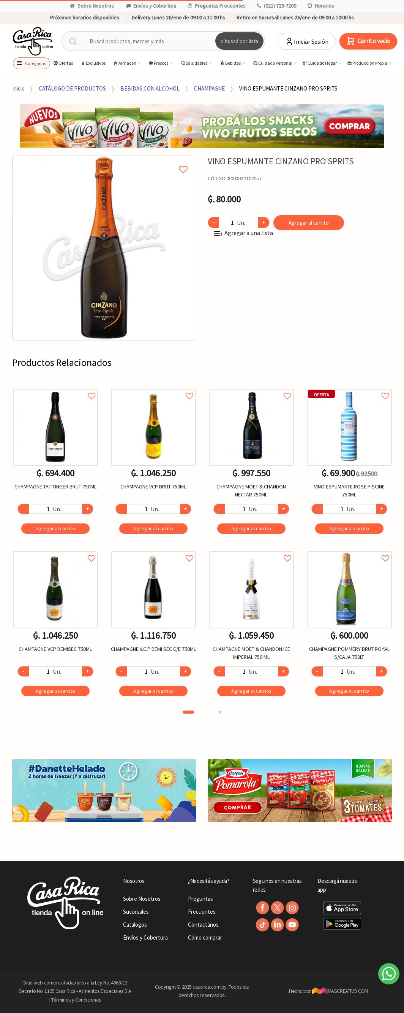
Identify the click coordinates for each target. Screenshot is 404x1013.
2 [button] (220, 712)
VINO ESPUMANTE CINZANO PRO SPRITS (288, 88)
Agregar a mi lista (104, 161)
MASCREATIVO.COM (340, 991)
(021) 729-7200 (276, 5)
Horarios (321, 5)
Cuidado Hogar (320, 63)
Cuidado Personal (272, 63)
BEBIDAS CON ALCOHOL (150, 88)
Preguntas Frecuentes (217, 5)
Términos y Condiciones (76, 999)
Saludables (194, 63)
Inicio (18, 88)
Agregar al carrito (309, 222)
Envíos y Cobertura (150, 5)
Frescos (158, 63)
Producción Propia (367, 63)
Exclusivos (93, 62)
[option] (104, 248)
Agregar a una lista (243, 233)
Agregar (55, 528)
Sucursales (136, 911)
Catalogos (135, 924)
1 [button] (188, 712)
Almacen (125, 63)
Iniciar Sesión (306, 41)
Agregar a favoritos (55, 387)
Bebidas (230, 63)
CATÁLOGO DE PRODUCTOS (72, 88)
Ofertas (63, 62)
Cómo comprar (205, 937)
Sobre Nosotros (92, 5)
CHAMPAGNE (209, 88)
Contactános (203, 924)
